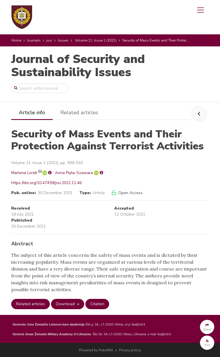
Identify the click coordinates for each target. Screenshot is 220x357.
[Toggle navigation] (200, 10)
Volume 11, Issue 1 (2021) (96, 40)
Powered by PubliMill (96, 350)
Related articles (79, 112)
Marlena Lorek (24, 172)
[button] (207, 327)
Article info (32, 112)
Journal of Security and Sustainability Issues (78, 65)
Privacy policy (130, 350)
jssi (49, 40)
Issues (63, 40)
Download (66, 304)
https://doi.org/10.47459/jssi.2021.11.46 (46, 183)
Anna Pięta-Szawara (74, 172)
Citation (97, 304)
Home (16, 40)
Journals (34, 40)
